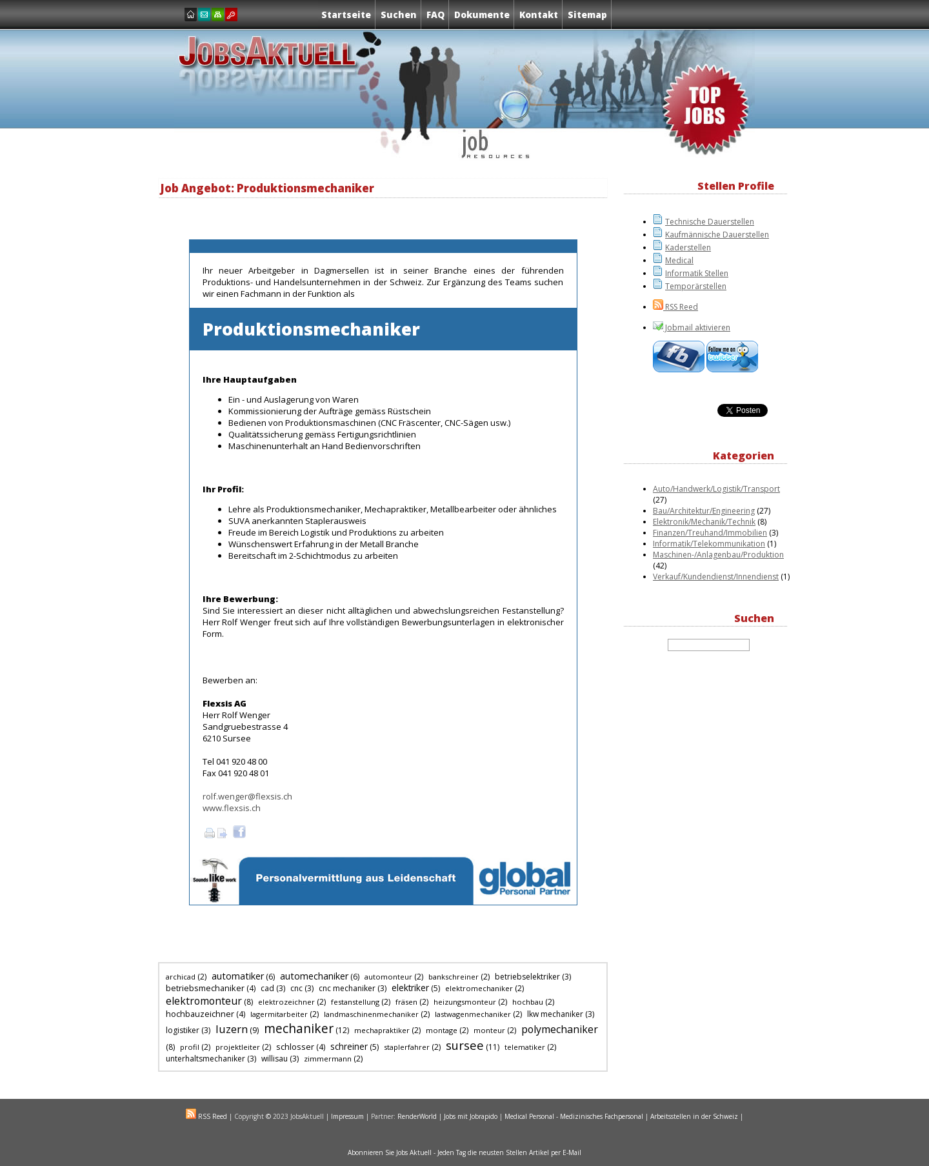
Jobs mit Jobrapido (470, 1116)
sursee (465, 1045)
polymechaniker (559, 1029)
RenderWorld (417, 1116)
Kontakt (538, 14)
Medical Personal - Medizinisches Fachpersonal (573, 1116)
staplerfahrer (407, 1047)
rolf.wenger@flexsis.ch (247, 796)
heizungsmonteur (465, 1002)
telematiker (524, 1047)
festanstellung (355, 1002)
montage (441, 1030)
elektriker (410, 988)
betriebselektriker (527, 976)
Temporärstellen (695, 286)
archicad (180, 976)
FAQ (435, 14)
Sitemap (587, 14)
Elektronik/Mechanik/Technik (704, 521)
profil (189, 1047)
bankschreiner (453, 976)
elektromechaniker (479, 988)
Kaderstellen (688, 247)
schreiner (349, 1046)
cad (267, 988)
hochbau (527, 1002)
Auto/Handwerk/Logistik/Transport (716, 488)
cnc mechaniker (347, 988)
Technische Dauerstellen (709, 221)
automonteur (388, 976)
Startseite (346, 14)
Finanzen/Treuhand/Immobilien (710, 532)
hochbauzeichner (200, 1014)
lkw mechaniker (555, 1014)
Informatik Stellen (696, 273)
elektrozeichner (286, 1002)
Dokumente (482, 14)
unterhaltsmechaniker (205, 1058)
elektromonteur (204, 1001)
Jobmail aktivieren (696, 327)
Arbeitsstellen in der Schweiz (694, 1116)
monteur (489, 1030)
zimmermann (328, 1058)
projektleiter (237, 1047)
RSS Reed (680, 306)
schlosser (295, 1046)
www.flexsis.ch (232, 808)
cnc (296, 988)
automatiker (238, 976)
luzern (231, 1028)
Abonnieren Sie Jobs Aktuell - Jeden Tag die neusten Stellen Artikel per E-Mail (464, 1152)
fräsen (406, 1002)
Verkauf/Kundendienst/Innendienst (716, 576)
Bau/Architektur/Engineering (704, 510)
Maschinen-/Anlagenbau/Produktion (718, 554)
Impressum (347, 1116)
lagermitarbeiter (279, 1014)
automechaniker (314, 976)
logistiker (182, 1030)
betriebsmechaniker (205, 988)
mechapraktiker (382, 1030)
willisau (274, 1058)
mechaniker (299, 1028)
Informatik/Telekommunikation (709, 543)
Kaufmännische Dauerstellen (717, 234)
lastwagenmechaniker (473, 1014)
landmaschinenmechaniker (371, 1014)
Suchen (399, 14)
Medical (679, 260)
